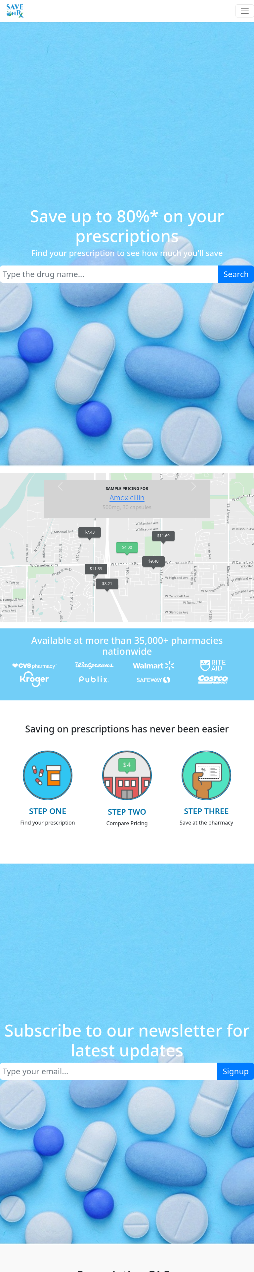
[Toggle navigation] (244, 11)
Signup (236, 1071)
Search (236, 273)
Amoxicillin (127, 497)
